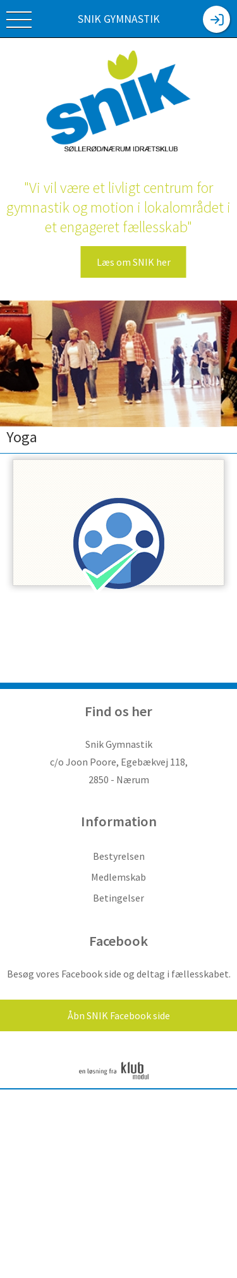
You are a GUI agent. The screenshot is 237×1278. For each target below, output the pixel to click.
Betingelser (118, 897)
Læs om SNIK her (134, 262)
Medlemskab (118, 877)
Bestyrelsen (119, 856)
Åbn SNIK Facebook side (119, 1015)
